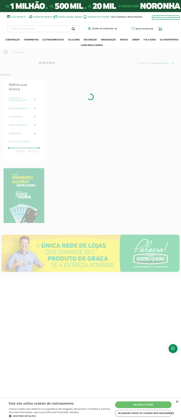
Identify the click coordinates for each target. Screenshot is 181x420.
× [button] (177, 402)
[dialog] (90, 409)
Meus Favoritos (152, 29)
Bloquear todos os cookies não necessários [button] (145, 413)
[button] (61, 415)
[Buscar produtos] (102, 29)
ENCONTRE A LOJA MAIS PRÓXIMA (166, 17)
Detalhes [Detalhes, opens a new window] (74, 412)
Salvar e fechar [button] (143, 404)
